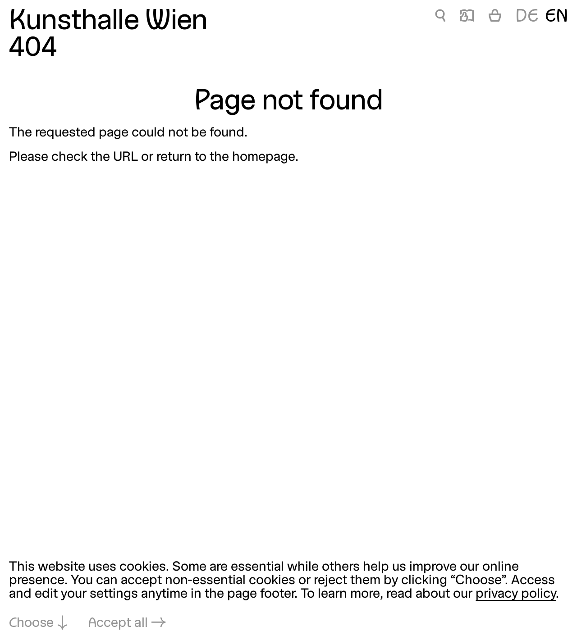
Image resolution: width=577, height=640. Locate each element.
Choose (31, 623)
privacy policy (516, 594)
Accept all (118, 623)
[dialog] (288, 595)
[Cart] (495, 17)
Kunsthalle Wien (108, 22)
